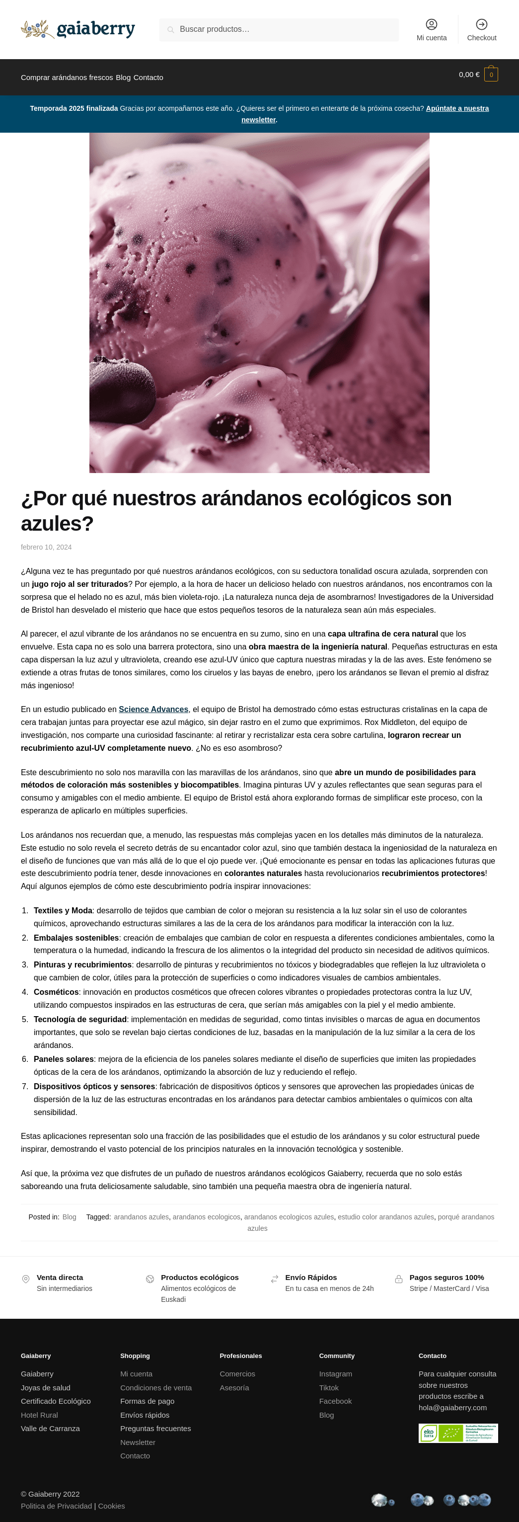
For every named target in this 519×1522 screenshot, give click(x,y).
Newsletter (137, 1436)
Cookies (111, 1500)
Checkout (482, 29)
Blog (69, 1211)
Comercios (237, 1367)
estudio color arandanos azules (386, 1211)
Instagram (336, 1367)
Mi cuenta (432, 29)
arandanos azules (141, 1211)
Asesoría (234, 1381)
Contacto (135, 1449)
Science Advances (153, 703)
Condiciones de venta (156, 1381)
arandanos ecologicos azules (289, 1211)
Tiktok (329, 1381)
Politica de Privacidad (56, 1500)
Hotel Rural (39, 1409)
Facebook (335, 1395)
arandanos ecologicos (206, 1211)
